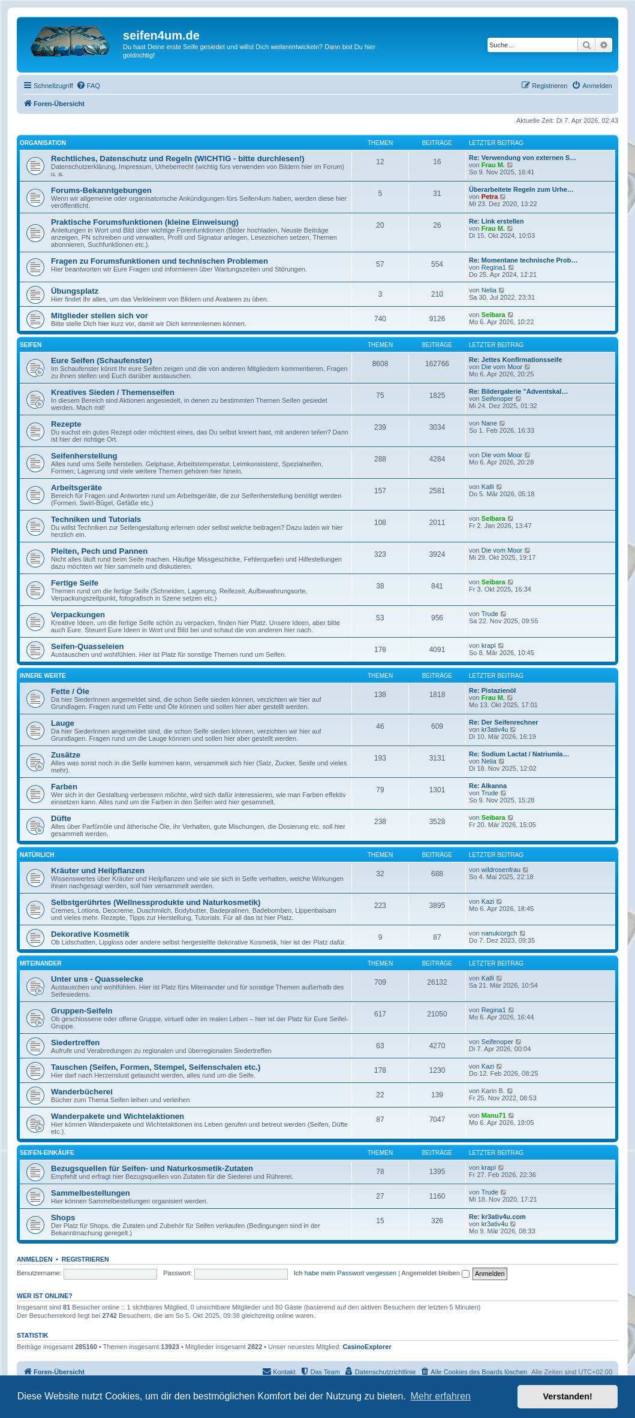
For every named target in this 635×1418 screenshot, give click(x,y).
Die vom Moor (501, 366)
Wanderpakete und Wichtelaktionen (117, 1116)
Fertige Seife (74, 582)
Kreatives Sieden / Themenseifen (112, 392)
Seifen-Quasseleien (87, 646)
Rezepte (66, 424)
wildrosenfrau (500, 869)
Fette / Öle (70, 691)
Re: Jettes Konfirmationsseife (515, 359)
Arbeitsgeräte (76, 487)
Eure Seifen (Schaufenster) (101, 360)
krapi (488, 645)
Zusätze (65, 754)
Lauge (62, 723)
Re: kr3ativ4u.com (497, 1216)
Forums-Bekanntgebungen (101, 190)
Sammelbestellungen (90, 1192)
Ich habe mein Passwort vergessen (345, 1273)
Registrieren (85, 1259)
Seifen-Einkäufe (47, 1153)
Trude (489, 613)
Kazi (487, 901)
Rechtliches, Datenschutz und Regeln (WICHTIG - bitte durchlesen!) (178, 158)
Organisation (43, 143)
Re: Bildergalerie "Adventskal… (518, 391)
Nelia (488, 290)
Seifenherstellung (84, 455)
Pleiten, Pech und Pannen (99, 551)
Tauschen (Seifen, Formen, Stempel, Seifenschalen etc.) (155, 1067)
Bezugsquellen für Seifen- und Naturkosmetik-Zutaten (152, 1168)
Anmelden (35, 1259)
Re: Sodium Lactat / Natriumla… (519, 754)
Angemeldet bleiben (436, 1273)
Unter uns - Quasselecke (97, 979)
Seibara (493, 314)
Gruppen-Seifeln (82, 1010)
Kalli (487, 486)
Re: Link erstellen (496, 221)
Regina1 (493, 267)
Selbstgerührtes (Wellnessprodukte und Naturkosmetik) (155, 902)
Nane (489, 423)
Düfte (61, 818)
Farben (64, 786)
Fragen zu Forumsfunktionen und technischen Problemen (159, 261)
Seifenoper (497, 398)
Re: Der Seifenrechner (503, 722)
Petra (489, 196)
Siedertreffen (75, 1042)
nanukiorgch (499, 933)
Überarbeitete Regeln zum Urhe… (521, 189)
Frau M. (493, 164)
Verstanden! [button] (567, 1396)
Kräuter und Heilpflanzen (98, 870)
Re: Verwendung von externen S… (522, 157)
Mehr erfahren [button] (440, 1396)
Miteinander (40, 963)
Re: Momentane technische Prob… (523, 260)
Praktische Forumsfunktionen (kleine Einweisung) (145, 222)
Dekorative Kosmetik (90, 934)
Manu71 (493, 1115)
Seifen (30, 345)
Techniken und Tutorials (96, 519)
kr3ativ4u (494, 729)
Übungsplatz (74, 290)
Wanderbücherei (82, 1091)
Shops (63, 1217)
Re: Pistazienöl (492, 690)
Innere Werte (43, 675)
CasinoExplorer (366, 1346)
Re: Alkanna (488, 785)
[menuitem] (88, 86)
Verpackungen (78, 614)
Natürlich (37, 855)
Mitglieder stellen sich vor (99, 315)
